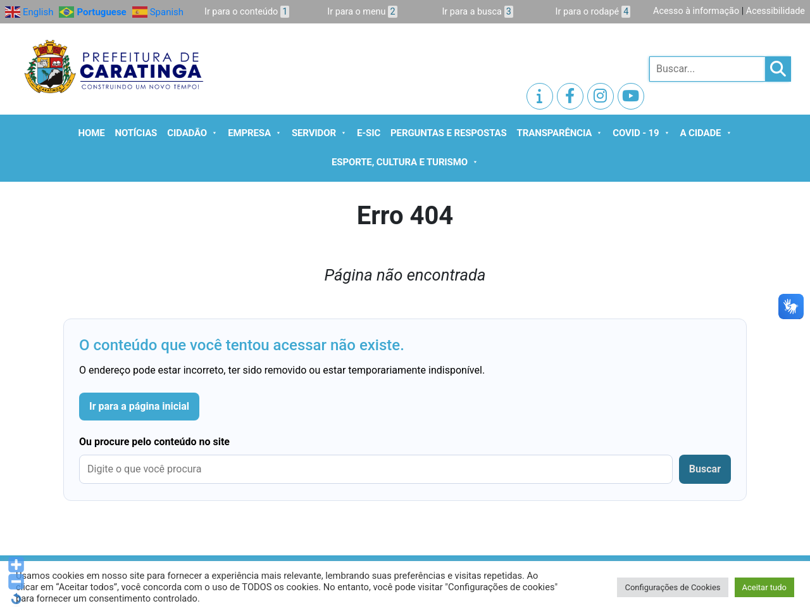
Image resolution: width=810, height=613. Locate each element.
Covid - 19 (641, 133)
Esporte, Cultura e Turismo (405, 162)
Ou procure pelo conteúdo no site (154, 442)
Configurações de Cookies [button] (672, 587)
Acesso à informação (696, 11)
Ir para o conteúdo (246, 11)
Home (91, 133)
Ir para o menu (362, 11)
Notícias (136, 133)
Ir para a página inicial (139, 406)
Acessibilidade (775, 11)
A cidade (706, 133)
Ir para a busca (477, 11)
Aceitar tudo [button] (764, 587)
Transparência (560, 133)
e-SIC (368, 133)
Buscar (705, 469)
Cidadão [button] (192, 133)
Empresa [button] (255, 133)
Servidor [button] (319, 133)
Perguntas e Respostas (448, 133)
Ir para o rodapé (593, 11)
